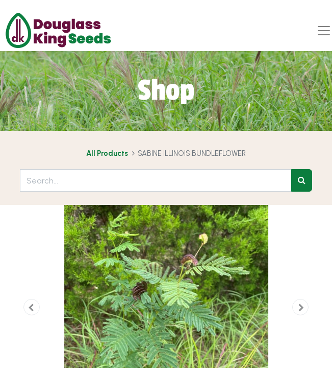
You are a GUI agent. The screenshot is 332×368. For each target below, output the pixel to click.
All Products (107, 153)
